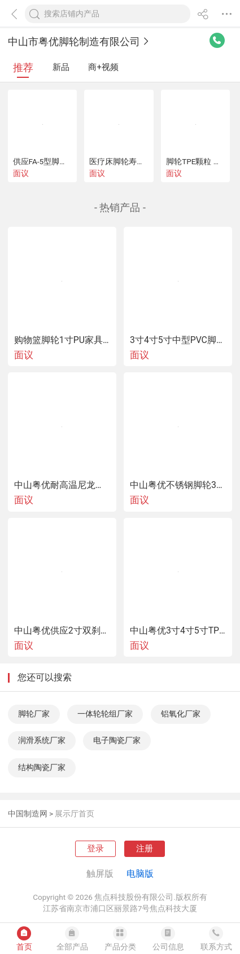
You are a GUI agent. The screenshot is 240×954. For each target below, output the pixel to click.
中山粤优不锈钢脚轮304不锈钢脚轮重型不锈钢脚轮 (178, 485)
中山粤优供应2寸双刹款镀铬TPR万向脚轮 (62, 630)
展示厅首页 (74, 813)
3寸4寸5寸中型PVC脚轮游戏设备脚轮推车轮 (178, 340)
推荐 (23, 67)
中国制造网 (27, 813)
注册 (144, 848)
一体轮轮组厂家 (105, 713)
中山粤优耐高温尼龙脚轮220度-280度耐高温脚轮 (62, 485)
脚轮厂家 (34, 713)
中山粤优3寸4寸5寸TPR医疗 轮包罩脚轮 (178, 630)
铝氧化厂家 (180, 713)
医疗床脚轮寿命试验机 (128, 161)
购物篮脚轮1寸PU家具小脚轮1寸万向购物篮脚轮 (62, 340)
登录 (95, 848)
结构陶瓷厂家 (42, 767)
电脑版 (140, 873)
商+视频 (103, 67)
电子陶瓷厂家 (117, 740)
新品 (61, 67)
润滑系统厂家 (42, 740)
